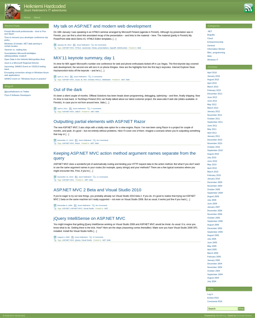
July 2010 (211, 157)
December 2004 (214, 263)
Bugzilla (211, 35)
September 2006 (215, 221)
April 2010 (212, 168)
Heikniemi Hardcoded (44, 6)
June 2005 (212, 242)
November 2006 (214, 214)
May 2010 (211, 164)
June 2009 (212, 203)
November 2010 (214, 143)
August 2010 (213, 154)
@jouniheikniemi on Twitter (16, 91)
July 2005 (211, 239)
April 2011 (212, 133)
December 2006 (214, 210)
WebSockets (122, 48)
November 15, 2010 (65, 177)
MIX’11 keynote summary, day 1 (84, 57)
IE (81, 80)
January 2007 (213, 207)
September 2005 (215, 232)
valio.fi (77, 111)
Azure (77, 80)
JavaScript (86, 48)
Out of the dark (68, 89)
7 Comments (96, 108)
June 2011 (212, 125)
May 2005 (211, 246)
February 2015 (214, 90)
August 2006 (213, 225)
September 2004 (215, 274)
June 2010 (212, 161)
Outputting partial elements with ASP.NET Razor (99, 121)
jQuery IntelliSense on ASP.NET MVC (89, 218)
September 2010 (215, 150)
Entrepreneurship (215, 42)
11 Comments (102, 177)
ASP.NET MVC (68, 48)
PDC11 (98, 80)
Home (27, 17)
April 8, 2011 (62, 108)
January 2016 (213, 76)
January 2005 (213, 260)
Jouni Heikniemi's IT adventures (45, 10)
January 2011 (213, 136)
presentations (103, 48)
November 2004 (214, 267)
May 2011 (211, 129)
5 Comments (98, 237)
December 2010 (214, 140)
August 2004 (213, 278)
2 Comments (97, 77)
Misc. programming (216, 52)
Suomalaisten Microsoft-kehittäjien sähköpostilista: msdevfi (20, 54)
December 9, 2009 (64, 205)
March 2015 (212, 87)
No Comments (100, 45)
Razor (77, 143)
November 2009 (214, 186)
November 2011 (214, 115)
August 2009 (213, 196)
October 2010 (213, 147)
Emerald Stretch (244, 315)
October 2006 (213, 218)
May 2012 (211, 104)
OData (94, 48)
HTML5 (78, 48)
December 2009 (214, 182)
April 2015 (212, 83)
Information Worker (216, 49)
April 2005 (212, 249)
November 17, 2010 (65, 140)
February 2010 (214, 175)
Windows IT (212, 60)
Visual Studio (88, 208)
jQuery (77, 240)
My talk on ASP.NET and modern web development (102, 26)
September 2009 (215, 193)
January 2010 (213, 179)
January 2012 (213, 111)
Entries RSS (213, 298)
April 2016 (212, 72)
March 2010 (212, 172)
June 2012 (212, 101)
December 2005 (214, 228)
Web (139, 48)
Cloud (210, 38)
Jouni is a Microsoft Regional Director (21, 63)
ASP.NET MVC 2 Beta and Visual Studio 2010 (97, 189)
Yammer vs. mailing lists (15, 50)
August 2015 (213, 79)
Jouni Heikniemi (83, 45)
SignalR (113, 48)
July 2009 (211, 200)
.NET (123, 80)
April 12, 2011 (62, 77)
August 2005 (213, 235)
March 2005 (212, 253)
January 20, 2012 (64, 45)
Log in (210, 294)
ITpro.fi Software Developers (17, 95)
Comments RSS (214, 301)
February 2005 (214, 256)
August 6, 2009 (63, 237)
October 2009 (213, 189)
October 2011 (213, 118)
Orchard (91, 80)
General (211, 45)
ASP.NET (65, 208)
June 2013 (212, 97)
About (37, 17)
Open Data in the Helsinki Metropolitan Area (24, 59)
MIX (85, 80)
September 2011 (215, 122)
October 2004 (213, 271)
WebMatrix (106, 80)
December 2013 (214, 94)
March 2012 (212, 108)
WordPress (221, 315)
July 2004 (211, 281)
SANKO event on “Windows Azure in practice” (25, 79)
